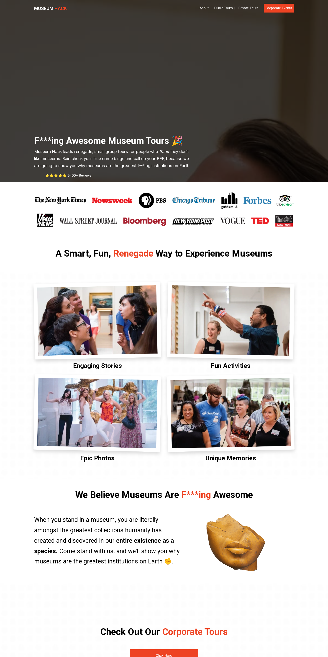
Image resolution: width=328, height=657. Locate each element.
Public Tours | (224, 8)
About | (205, 8)
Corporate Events (279, 8)
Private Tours (248, 8)
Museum (50, 8)
